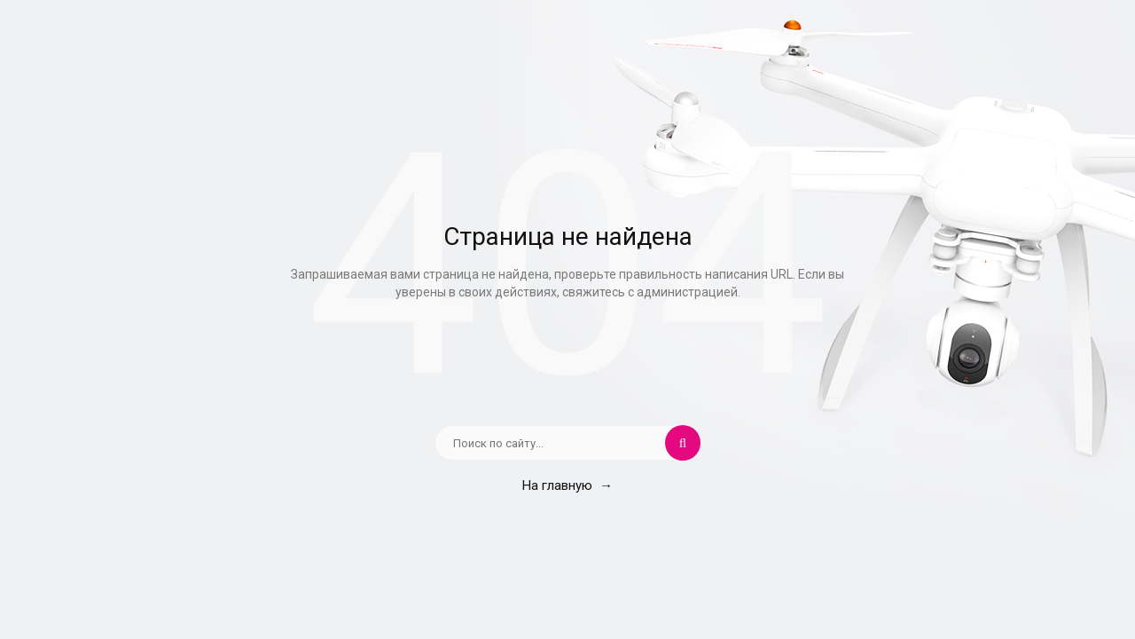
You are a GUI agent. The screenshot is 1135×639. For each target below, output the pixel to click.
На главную (567, 485)
